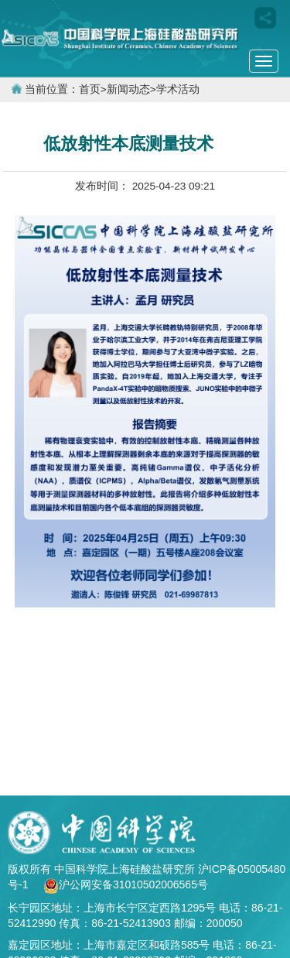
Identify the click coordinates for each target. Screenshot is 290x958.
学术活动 (178, 89)
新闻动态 (128, 89)
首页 (90, 89)
